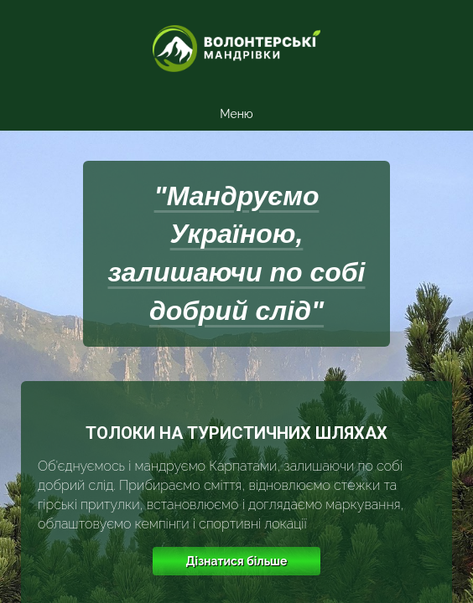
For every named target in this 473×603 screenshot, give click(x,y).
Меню (236, 114)
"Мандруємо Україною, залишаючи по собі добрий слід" (237, 253)
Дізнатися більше (237, 561)
